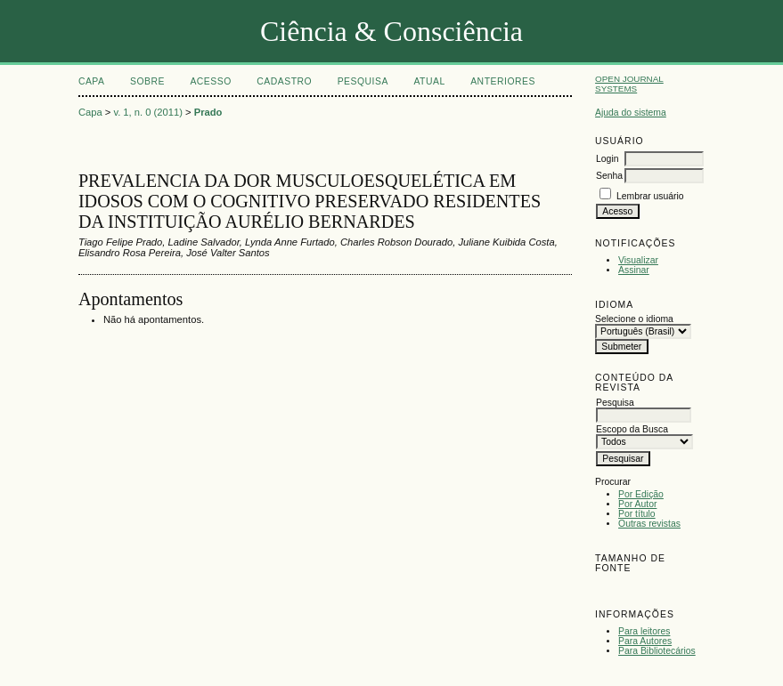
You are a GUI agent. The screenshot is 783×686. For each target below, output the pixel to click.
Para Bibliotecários (657, 651)
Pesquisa (363, 81)
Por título (637, 514)
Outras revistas (649, 524)
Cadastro (284, 81)
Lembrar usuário (650, 196)
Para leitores (644, 631)
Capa (91, 81)
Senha (609, 176)
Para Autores (645, 641)
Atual (429, 81)
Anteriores (502, 81)
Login (607, 159)
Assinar (633, 270)
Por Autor (637, 504)
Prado (208, 112)
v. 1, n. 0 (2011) (148, 112)
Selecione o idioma (634, 319)
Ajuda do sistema (630, 112)
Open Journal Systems (629, 83)
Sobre (147, 81)
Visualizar (638, 260)
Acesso (210, 81)
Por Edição (641, 494)
